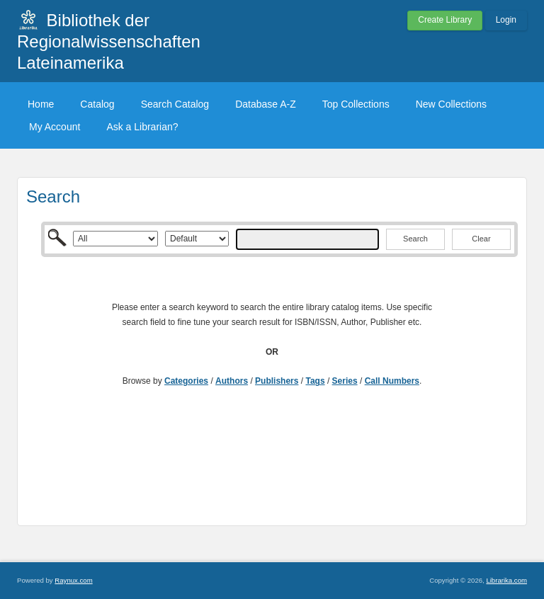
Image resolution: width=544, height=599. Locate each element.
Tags (314, 381)
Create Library (445, 20)
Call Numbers (392, 381)
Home (41, 104)
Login (506, 20)
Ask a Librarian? (142, 126)
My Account (54, 126)
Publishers (276, 381)
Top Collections (356, 104)
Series (345, 381)
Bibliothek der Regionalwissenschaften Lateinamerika (108, 41)
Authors (231, 381)
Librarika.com (506, 580)
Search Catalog (175, 104)
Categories (186, 381)
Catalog (97, 104)
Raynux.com (73, 580)
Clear (481, 238)
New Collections (451, 104)
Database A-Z (265, 104)
